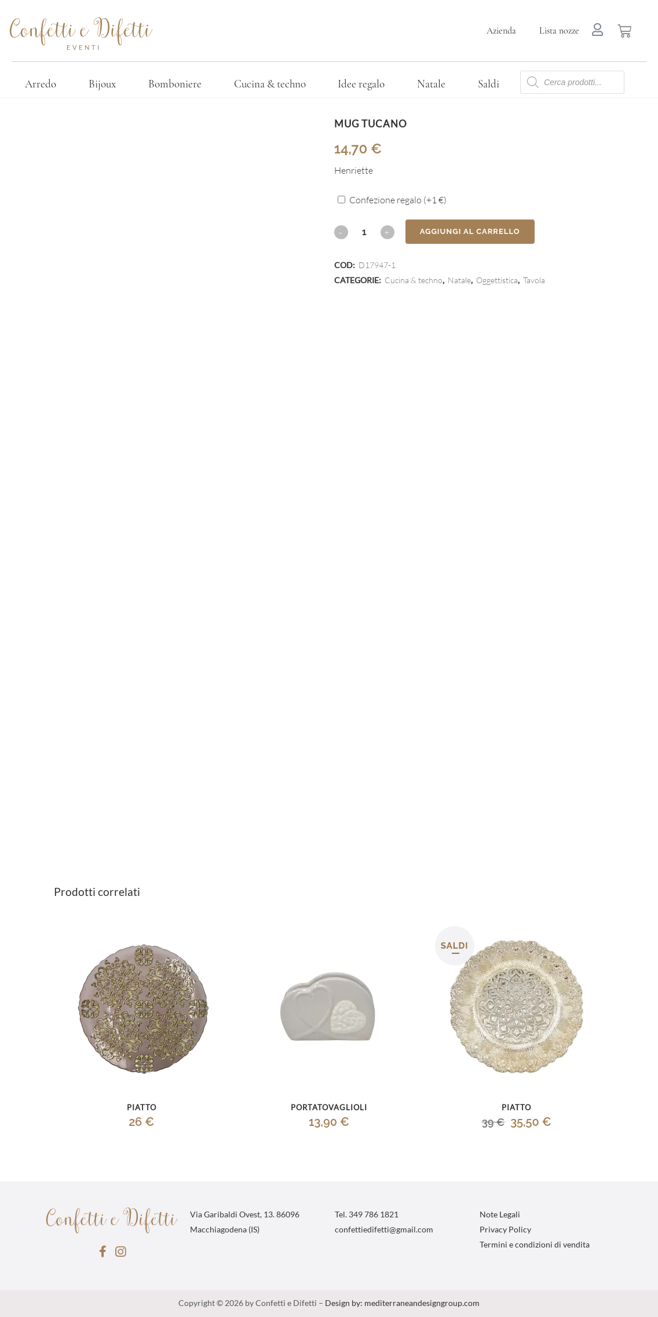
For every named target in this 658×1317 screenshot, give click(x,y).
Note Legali (500, 1215)
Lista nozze (559, 30)
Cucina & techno (270, 83)
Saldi (488, 83)
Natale (431, 83)
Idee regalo (361, 83)
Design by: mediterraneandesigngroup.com (402, 1304)
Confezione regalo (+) (398, 200)
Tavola (534, 281)
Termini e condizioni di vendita (535, 1245)
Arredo (40, 83)
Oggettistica (497, 281)
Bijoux (102, 83)
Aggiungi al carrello (470, 231)
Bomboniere (175, 83)
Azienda (501, 30)
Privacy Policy (505, 1230)
